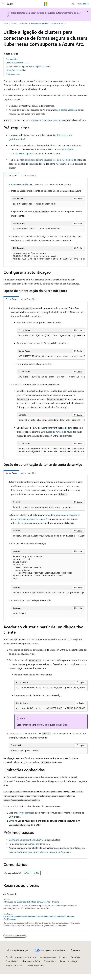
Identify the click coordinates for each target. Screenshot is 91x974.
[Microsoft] (45, 4)
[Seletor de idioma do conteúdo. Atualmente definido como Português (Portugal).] (18, 950)
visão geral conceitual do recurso (47, 120)
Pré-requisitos (12, 59)
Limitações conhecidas (16, 70)
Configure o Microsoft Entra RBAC (26, 839)
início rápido (67, 149)
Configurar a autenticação (17, 62)
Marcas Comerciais (14, 965)
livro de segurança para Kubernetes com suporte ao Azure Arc (40, 851)
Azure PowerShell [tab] (28, 175)
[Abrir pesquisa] (73, 3)
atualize (25, 184)
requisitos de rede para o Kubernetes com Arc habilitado (48, 159)
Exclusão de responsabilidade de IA (21, 957)
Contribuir (75, 957)
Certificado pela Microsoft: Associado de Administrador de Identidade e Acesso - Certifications (39, 917)
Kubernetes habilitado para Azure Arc (47, 23)
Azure (13, 23)
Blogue (62, 957)
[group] (48, 256)
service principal (25, 812)
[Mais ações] (85, 23)
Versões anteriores (48, 957)
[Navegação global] (3, 3)
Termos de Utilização (69, 961)
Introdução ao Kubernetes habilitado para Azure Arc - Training (31, 902)
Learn (5, 23)
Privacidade (11, 961)
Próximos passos (13, 73)
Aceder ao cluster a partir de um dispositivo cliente (28, 66)
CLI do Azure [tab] (11, 175)
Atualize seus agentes (22, 153)
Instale (14, 184)
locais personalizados (65, 109)
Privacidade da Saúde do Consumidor (37, 961)
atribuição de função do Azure (57, 431)
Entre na (13, 820)
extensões (34, 843)
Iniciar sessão (83, 3)
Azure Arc (23, 23)
